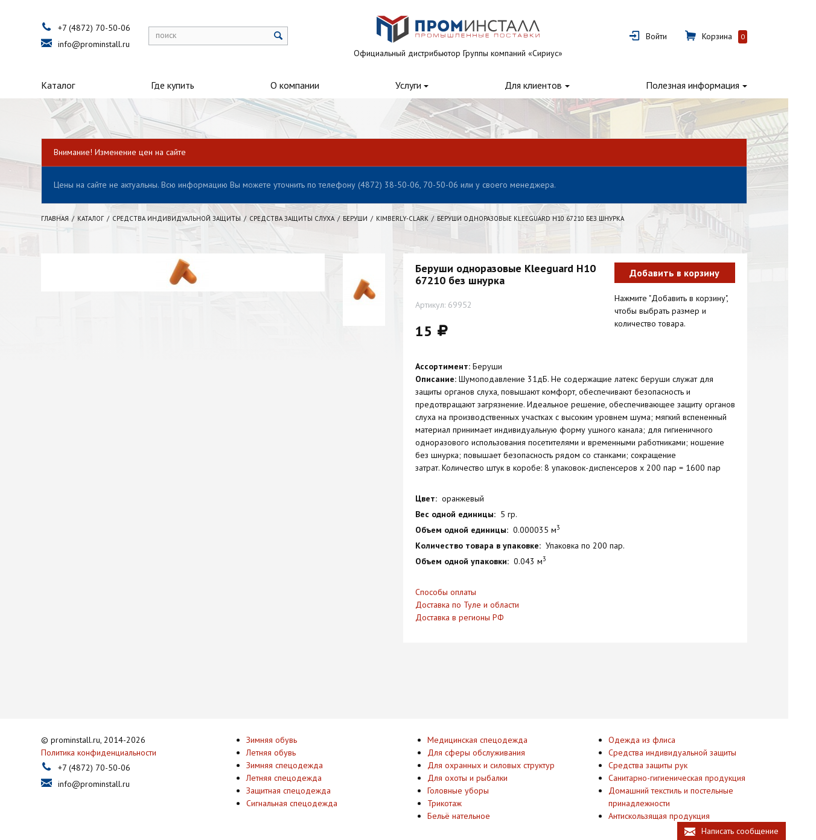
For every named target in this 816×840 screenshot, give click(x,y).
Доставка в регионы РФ (473, 617)
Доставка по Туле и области (481, 604)
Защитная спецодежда (302, 774)
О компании (308, 85)
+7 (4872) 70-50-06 (108, 27)
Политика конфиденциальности (112, 736)
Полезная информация (706, 85)
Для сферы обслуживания (490, 736)
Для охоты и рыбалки (481, 762)
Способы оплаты (459, 592)
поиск (180, 35)
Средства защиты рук (661, 749)
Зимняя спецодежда (298, 749)
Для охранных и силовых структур (505, 749)
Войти (670, 36)
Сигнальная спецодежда (305, 787)
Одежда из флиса (655, 724)
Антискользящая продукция (673, 800)
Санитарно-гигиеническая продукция (690, 762)
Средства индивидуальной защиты (686, 736)
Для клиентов (547, 85)
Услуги (422, 85)
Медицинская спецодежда (491, 724)
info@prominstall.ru (108, 44)
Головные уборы (472, 774)
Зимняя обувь (285, 724)
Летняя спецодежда (298, 762)
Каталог (72, 85)
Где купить (186, 85)
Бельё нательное (472, 800)
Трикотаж (458, 787)
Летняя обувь (285, 736)
